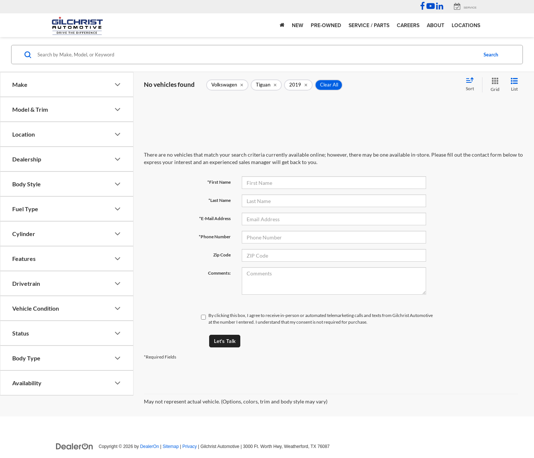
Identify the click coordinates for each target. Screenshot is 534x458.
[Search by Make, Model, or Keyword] (256, 54)
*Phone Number (215, 236)
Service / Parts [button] (369, 25)
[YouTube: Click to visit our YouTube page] (430, 7)
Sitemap (170, 446)
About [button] (435, 25)
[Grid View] (493, 84)
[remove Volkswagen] (227, 85)
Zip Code (222, 255)
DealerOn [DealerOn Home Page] (149, 446)
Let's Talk (224, 341)
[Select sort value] (472, 84)
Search (491, 55)
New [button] (297, 25)
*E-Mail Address (215, 218)
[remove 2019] (298, 85)
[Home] (282, 25)
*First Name (219, 182)
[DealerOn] (74, 446)
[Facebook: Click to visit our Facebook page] (422, 7)
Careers (408, 25)
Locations (466, 25)
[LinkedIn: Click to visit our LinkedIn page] (439, 7)
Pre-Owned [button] (326, 25)
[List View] (514, 84)
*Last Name (219, 200)
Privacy (189, 446)
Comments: (219, 273)
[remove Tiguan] (266, 85)
